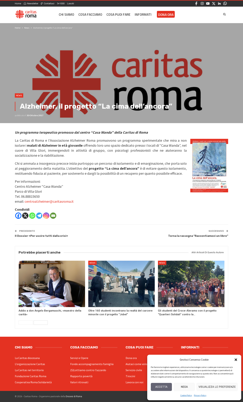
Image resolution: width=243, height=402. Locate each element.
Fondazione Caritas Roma (30, 376)
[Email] (53, 216)
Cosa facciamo (90, 14)
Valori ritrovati (79, 382)
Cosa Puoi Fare (118, 14)
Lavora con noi (134, 382)
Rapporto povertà (81, 376)
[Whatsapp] (32, 216)
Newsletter (31, 3)
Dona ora (131, 358)
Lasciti (70, 3)
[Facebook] (18, 216)
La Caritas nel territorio (29, 370)
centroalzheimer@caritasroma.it (49, 201)
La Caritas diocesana (27, 358)
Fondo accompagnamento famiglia (91, 364)
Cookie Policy (186, 395)
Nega (184, 386)
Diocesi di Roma (74, 396)
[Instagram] (46, 216)
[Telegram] (39, 216)
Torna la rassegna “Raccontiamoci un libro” (198, 235)
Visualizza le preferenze (217, 386)
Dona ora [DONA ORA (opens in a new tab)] (165, 14)
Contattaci (47, 3)
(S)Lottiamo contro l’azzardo (88, 370)
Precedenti (26, 322)
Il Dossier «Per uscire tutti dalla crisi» (41, 235)
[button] (236, 359)
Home (18, 3)
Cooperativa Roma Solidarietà (33, 382)
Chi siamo (66, 14)
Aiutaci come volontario (140, 364)
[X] (25, 216)
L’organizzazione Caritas (30, 364)
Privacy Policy (200, 395)
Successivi (40, 322)
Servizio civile (134, 370)
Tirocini (130, 376)
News (19, 95)
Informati (143, 14)
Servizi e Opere (79, 358)
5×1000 (61, 3)
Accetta (161, 386)
